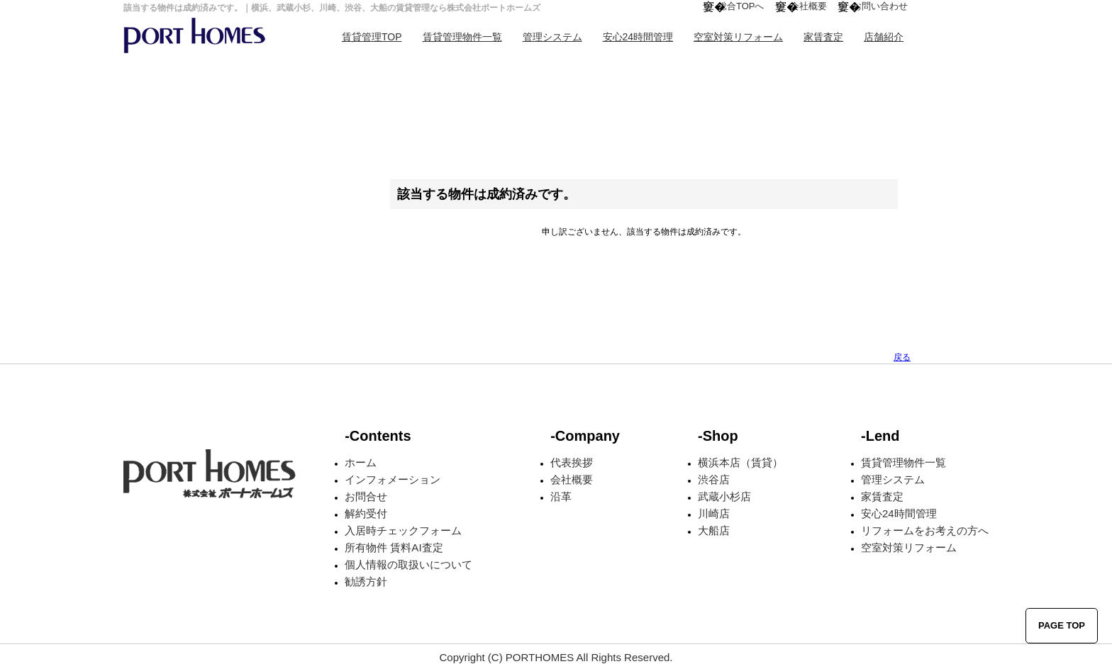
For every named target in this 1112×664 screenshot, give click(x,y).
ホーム (361, 462)
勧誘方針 (366, 581)
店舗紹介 (883, 37)
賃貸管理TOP (372, 37)
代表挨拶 (571, 462)
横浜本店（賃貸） (740, 462)
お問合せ (366, 496)
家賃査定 (823, 37)
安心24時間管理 (638, 37)
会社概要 (808, 6)
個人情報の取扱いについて (408, 564)
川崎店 (714, 513)
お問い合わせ (880, 6)
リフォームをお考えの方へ (925, 530)
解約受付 (366, 513)
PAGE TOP (1061, 625)
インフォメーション (392, 479)
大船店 (714, 530)
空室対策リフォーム (738, 37)
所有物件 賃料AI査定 (394, 547)
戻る (902, 357)
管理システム (552, 37)
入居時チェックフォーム (403, 530)
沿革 (561, 496)
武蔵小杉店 (724, 496)
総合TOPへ (741, 6)
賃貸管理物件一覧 (462, 37)
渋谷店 (714, 479)
